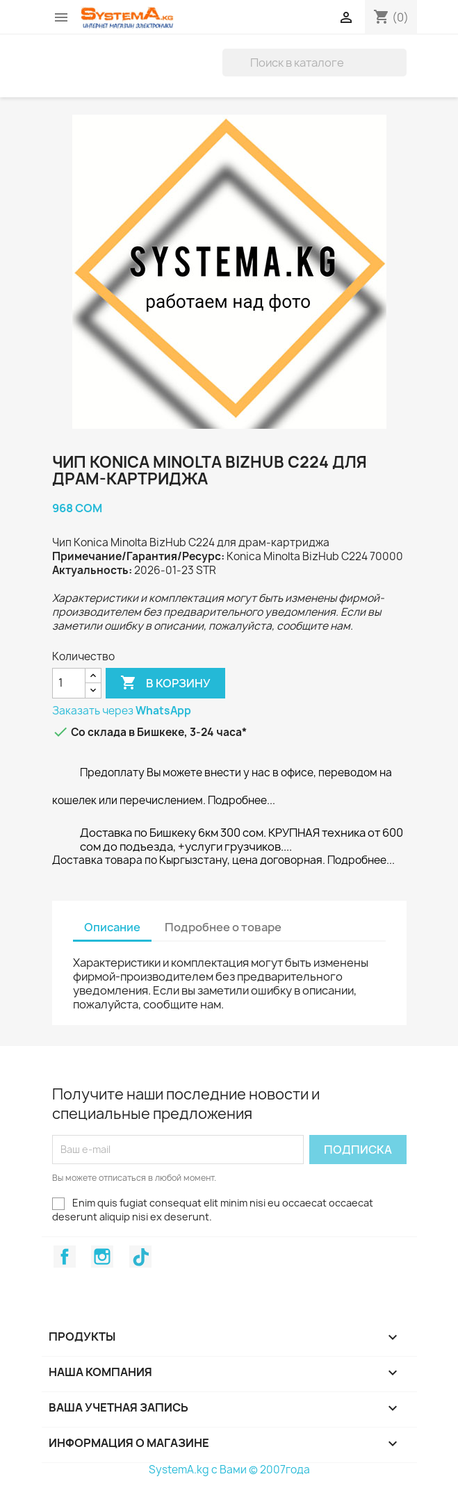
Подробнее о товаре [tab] (223, 927)
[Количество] (68, 683)
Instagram (102, 1256)
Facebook (65, 1256)
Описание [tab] (112, 927)
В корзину (165, 683)
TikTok (140, 1256)
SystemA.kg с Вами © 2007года (229, 1469)
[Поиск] (314, 62)
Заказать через (121, 710)
